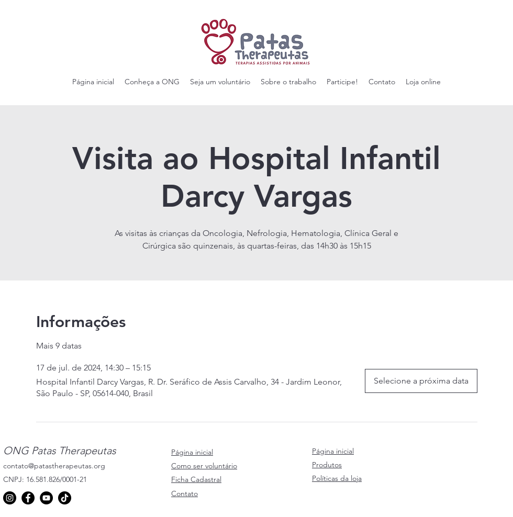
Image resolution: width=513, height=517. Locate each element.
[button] (152, 81)
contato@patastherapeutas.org (54, 465)
